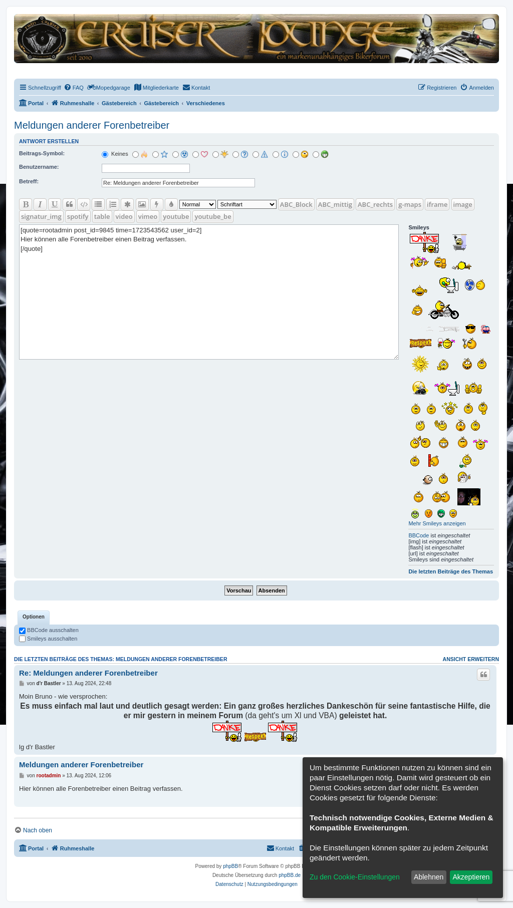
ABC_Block (296, 204)
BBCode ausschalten (49, 630)
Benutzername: (39, 167)
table (102, 216)
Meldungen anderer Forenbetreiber (91, 125)
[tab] (34, 618)
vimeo (147, 216)
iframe (437, 204)
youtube (176, 216)
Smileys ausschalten (48, 639)
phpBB (230, 866)
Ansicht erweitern (471, 659)
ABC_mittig (335, 204)
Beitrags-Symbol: (42, 153)
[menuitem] (74, 88)
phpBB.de (290, 875)
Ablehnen (428, 877)
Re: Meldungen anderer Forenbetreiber (88, 673)
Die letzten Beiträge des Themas (450, 571)
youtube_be (212, 216)
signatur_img (41, 216)
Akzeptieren (470, 877)
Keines (115, 154)
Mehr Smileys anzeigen (436, 523)
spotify (78, 216)
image (462, 204)
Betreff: (29, 181)
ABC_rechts (375, 204)
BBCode (418, 535)
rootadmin (49, 775)
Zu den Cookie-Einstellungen (355, 877)
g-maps (409, 204)
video (124, 216)
